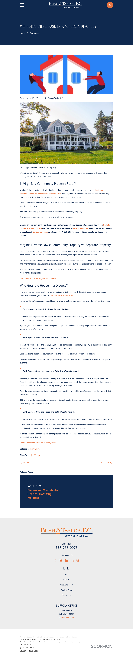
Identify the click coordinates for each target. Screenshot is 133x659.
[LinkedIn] (66, 560)
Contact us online (40, 232)
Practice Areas (66, 590)
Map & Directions (66, 617)
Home (66, 574)
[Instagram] (78, 560)
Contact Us (66, 595)
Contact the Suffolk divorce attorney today (38, 442)
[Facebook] (55, 560)
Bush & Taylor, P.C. (81, 228)
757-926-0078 (66, 547)
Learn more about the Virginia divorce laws (38, 278)
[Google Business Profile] (60, 560)
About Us (66, 579)
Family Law (35, 449)
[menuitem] (23, 650)
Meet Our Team (66, 585)
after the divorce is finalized (61, 295)
